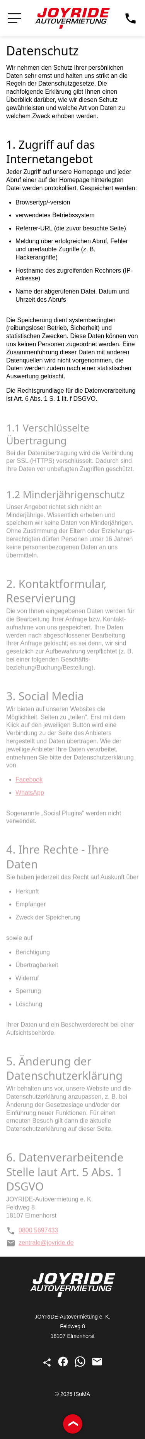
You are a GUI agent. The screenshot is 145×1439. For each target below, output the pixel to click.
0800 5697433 (32, 1232)
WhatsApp (29, 794)
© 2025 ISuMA (72, 1394)
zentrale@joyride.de (40, 1244)
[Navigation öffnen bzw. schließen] (14, 18)
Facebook (29, 781)
